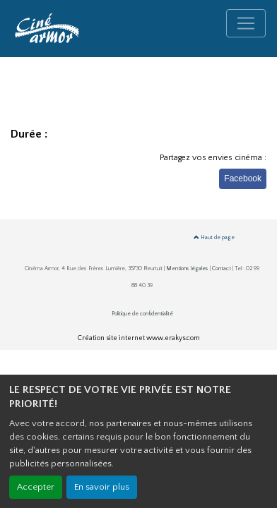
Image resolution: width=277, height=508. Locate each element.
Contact (221, 268)
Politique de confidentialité (142, 313)
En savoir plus (101, 487)
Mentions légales (187, 268)
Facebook (242, 178)
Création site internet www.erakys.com (139, 338)
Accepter (35, 487)
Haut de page (214, 237)
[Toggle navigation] (246, 23)
